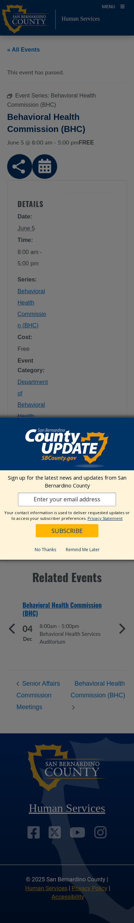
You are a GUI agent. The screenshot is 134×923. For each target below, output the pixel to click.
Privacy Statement (105, 518)
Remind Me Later (83, 550)
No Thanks (45, 550)
